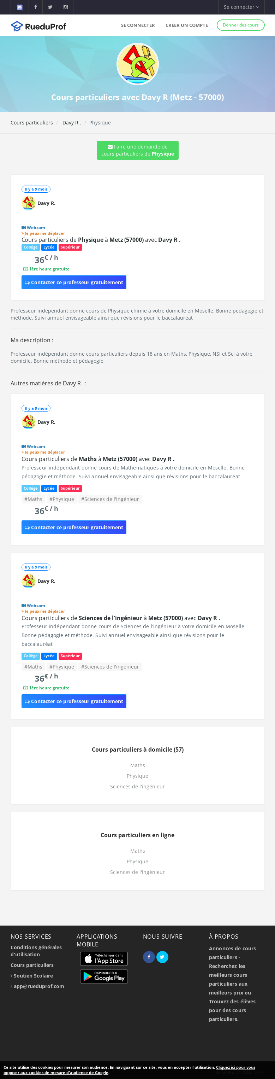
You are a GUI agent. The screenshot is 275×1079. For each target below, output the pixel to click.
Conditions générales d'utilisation (36, 951)
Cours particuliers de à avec (101, 240)
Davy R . (71, 122)
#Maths (33, 499)
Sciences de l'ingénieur (137, 786)
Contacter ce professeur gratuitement (74, 282)
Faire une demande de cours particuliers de (137, 150)
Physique (137, 775)
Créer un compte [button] (187, 25)
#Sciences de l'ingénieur (110, 499)
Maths (137, 765)
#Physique (61, 499)
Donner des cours (241, 25)
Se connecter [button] (241, 7)
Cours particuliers (32, 122)
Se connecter (138, 25)
